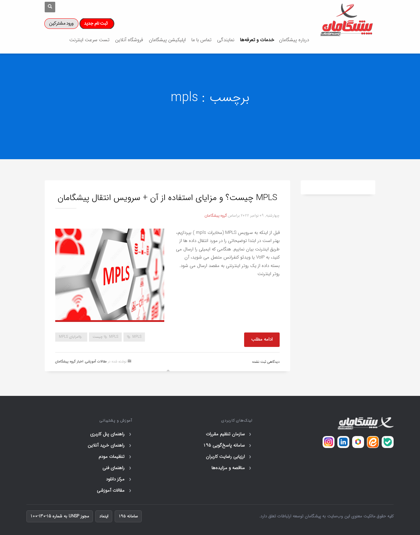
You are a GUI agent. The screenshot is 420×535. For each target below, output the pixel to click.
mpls (136, 337)
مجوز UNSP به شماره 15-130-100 (59, 516)
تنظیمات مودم (115, 457)
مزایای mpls (68, 337)
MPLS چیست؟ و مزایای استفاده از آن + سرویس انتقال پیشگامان (169, 198)
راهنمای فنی (117, 468)
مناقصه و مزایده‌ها (232, 468)
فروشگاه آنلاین (129, 40)
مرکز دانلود (119, 479)
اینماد (103, 516)
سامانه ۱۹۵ (128, 516)
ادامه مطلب (262, 339)
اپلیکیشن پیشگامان (167, 40)
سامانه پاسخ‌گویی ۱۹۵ (228, 445)
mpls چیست (105, 337)
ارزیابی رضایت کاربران (229, 457)
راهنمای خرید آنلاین (110, 445)
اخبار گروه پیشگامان (69, 361)
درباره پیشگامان (294, 40)
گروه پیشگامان (216, 216)
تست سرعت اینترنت (89, 40)
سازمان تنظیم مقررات (229, 434)
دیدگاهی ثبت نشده (266, 362)
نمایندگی (225, 40)
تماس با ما (201, 40)
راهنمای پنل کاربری (111, 434)
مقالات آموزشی (96, 361)
